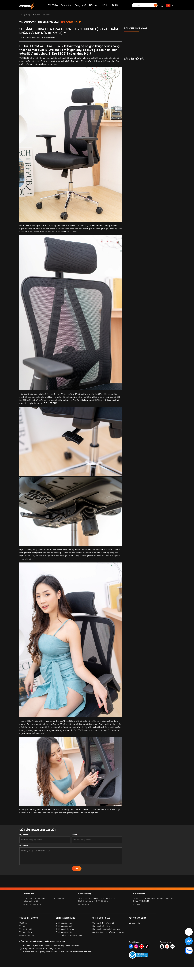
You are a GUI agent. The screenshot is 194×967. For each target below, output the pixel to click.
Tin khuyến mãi (25, 929)
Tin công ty (27, 22)
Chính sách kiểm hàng (65, 929)
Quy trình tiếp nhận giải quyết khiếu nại (108, 932)
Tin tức (22, 926)
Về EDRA (53, 5)
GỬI (76, 868)
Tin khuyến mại (48, 22)
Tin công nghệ (71, 22)
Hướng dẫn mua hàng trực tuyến (69, 935)
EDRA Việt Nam (135, 923)
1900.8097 (27, 905)
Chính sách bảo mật (64, 926)
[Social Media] (131, 946)
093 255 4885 (83, 905)
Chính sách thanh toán (65, 932)
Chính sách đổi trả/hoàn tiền (103, 923)
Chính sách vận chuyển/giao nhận (106, 929)
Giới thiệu (23, 923)
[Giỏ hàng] (162, 5)
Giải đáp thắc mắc (27, 935)
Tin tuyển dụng (25, 932)
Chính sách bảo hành (64, 923)
